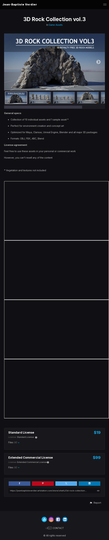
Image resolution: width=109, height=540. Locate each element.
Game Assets (56, 24)
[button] (95, 502)
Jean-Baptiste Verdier (19, 4)
